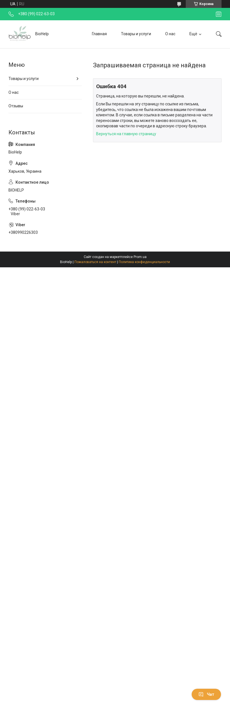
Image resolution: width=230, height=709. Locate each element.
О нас (170, 34)
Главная (99, 34)
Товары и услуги (136, 34)
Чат (206, 694)
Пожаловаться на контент (95, 262)
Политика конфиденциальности (144, 262)
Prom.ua (140, 257)
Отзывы (15, 106)
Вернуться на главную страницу (126, 134)
